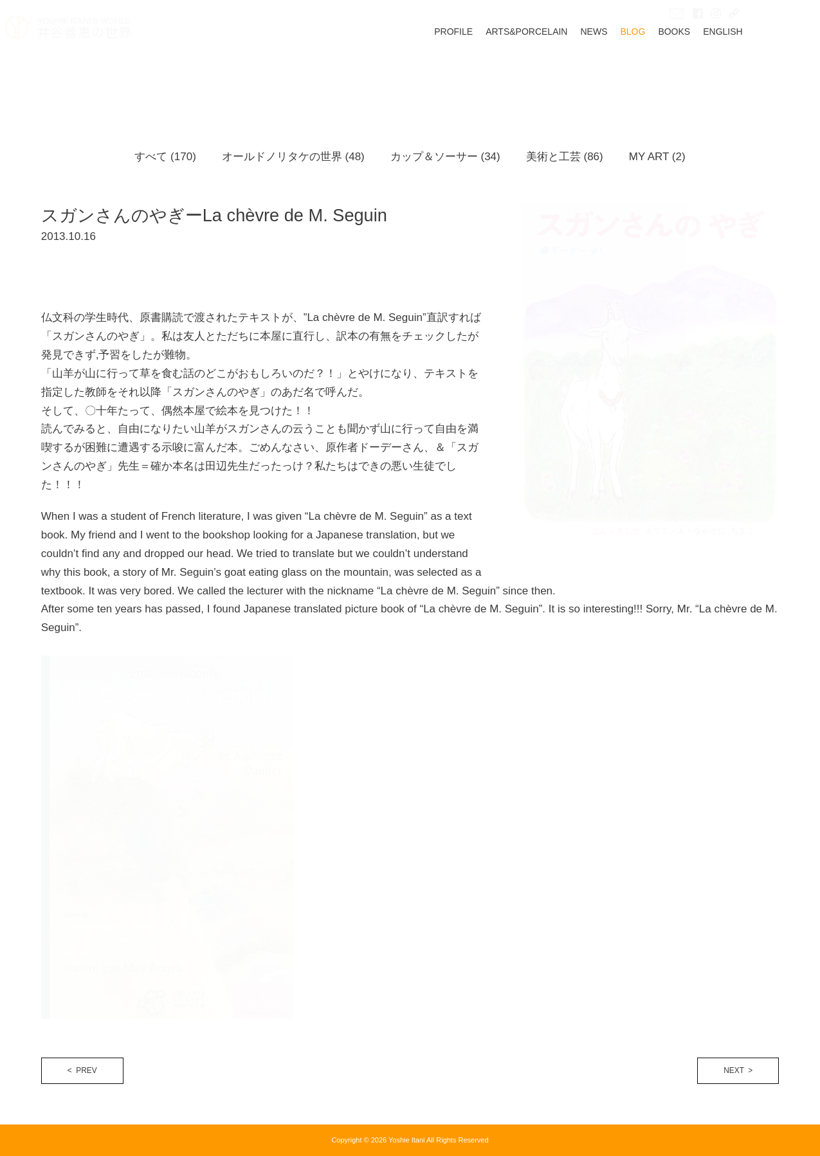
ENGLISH (759, 69)
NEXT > (738, 1070)
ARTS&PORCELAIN (563, 69)
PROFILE (490, 69)
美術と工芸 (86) (564, 157)
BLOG (669, 69)
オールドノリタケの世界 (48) (293, 157)
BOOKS (711, 69)
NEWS (630, 69)
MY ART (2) (657, 157)
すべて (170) (165, 157)
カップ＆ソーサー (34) (445, 157)
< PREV (82, 1070)
